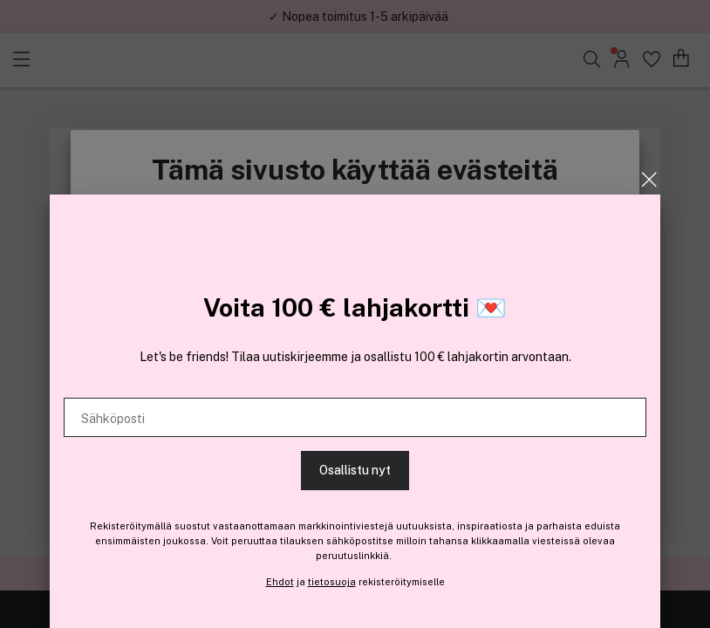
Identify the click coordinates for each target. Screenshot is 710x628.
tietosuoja (332, 582)
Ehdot (280, 582)
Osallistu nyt (355, 470)
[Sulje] (649, 180)
